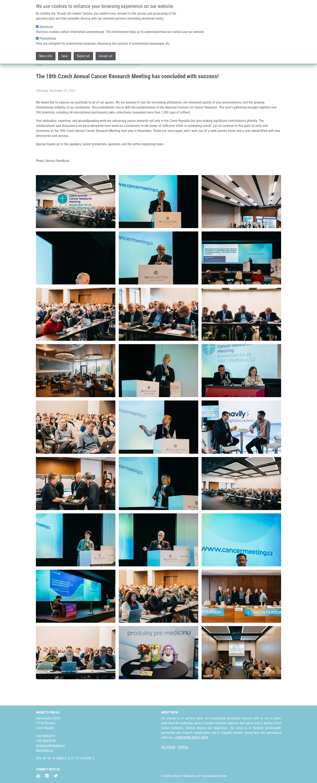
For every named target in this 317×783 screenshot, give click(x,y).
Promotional (47, 38)
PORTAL (183, 747)
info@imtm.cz (44, 750)
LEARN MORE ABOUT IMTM (191, 737)
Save (64, 56)
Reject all (83, 56)
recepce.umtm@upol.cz (50, 746)
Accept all (105, 56)
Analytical (46, 27)
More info (45, 56)
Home (39, 80)
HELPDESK (168, 747)
